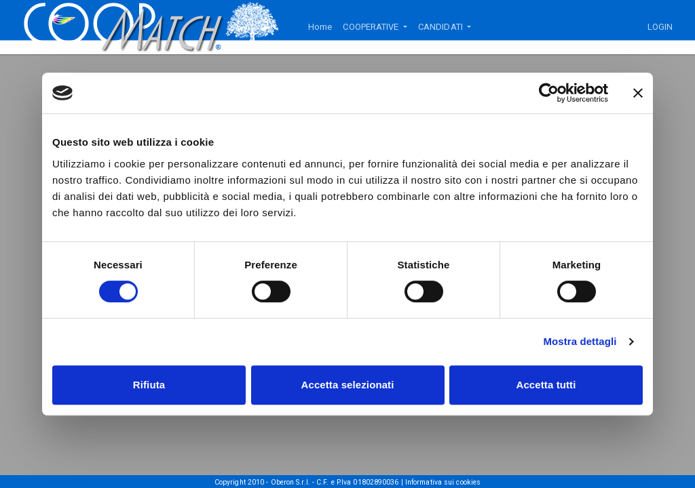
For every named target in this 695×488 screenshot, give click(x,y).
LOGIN (660, 27)
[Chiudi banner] (638, 93)
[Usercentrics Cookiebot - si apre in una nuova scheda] (548, 93)
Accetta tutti (546, 384)
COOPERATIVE (371, 27)
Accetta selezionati (347, 384)
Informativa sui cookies (443, 482)
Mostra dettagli (579, 341)
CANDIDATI (441, 27)
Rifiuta (149, 384)
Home (320, 27)
